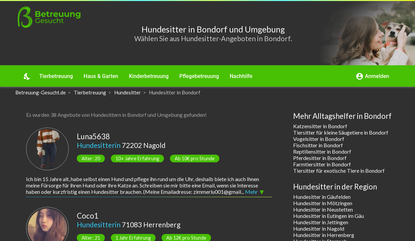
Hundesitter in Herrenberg (323, 235)
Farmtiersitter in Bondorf (322, 164)
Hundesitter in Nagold (318, 228)
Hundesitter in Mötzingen (322, 203)
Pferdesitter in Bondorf (320, 158)
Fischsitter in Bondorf (318, 145)
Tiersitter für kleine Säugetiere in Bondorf (340, 132)
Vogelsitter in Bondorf (318, 139)
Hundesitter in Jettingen (320, 222)
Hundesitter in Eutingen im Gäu (328, 216)
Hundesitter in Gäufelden (322, 196)
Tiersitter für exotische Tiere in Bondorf (339, 170)
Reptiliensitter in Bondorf (322, 151)
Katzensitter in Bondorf (320, 126)
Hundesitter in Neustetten (323, 209)
